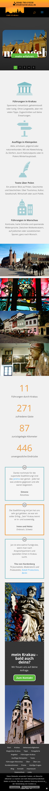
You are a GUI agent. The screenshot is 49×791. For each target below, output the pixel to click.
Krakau (17, 747)
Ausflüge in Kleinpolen (24, 142)
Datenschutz (19, 772)
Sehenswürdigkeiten (31, 747)
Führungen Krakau (28, 754)
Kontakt (20, 769)
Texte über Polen (24, 182)
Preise (23, 765)
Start (9, 747)
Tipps (26, 751)
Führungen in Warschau (24, 220)
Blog (12, 769)
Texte (32, 758)
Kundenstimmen (11, 765)
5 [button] (33, 67)
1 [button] (15, 67)
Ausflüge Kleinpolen (19, 758)
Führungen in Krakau (24, 101)
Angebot (14, 754)
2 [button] (19, 67)
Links (30, 772)
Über (28, 762)
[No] (46, 782)
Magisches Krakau (13, 751)
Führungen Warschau (14, 762)
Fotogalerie (35, 751)
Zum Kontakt (24, 678)
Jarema (16, 478)
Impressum (31, 769)
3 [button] (24, 67)
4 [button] (29, 67)
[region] (24, 43)
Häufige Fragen (35, 765)
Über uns (36, 762)
